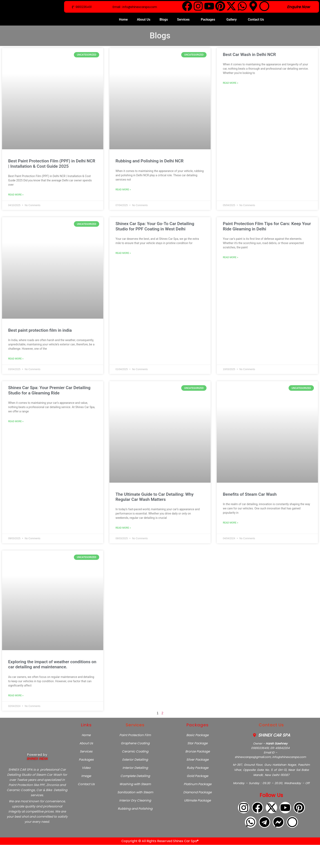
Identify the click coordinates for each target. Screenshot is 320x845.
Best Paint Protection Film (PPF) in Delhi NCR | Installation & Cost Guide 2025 (51, 164)
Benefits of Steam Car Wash (250, 494)
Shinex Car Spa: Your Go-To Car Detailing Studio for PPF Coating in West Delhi (155, 226)
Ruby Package (197, 768)
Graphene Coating (135, 743)
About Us (143, 19)
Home (123, 19)
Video (86, 768)
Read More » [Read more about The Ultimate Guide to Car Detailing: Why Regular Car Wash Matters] (123, 527)
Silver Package (197, 759)
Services (183, 19)
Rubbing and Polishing (135, 808)
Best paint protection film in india (40, 330)
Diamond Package (197, 792)
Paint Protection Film (135, 735)
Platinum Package (197, 784)
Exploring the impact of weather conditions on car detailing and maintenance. (52, 664)
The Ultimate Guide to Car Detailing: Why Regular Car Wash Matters (154, 497)
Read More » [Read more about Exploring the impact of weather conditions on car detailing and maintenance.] (15, 695)
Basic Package (197, 735)
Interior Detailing (135, 768)
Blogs (164, 19)
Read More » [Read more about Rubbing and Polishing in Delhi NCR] (123, 189)
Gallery (231, 19)
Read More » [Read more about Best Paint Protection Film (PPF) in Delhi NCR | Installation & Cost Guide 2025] (15, 194)
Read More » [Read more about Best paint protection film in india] (15, 358)
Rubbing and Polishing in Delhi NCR (149, 161)
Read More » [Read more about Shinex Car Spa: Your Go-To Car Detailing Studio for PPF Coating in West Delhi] (123, 253)
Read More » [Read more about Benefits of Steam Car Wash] (230, 522)
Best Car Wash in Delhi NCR (249, 54)
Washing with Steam (135, 784)
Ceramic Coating (135, 751)
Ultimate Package (197, 800)
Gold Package (197, 776)
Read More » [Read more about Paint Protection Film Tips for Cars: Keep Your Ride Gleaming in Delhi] (230, 257)
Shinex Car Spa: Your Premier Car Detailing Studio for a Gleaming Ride (49, 390)
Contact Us (256, 19)
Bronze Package (197, 751)
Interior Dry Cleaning (135, 800)
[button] (184, 19)
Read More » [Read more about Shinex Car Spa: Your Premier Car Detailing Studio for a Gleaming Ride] (15, 421)
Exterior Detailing (135, 759)
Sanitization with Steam (135, 792)
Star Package (197, 743)
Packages (208, 19)
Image (86, 776)
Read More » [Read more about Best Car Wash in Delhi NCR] (230, 82)
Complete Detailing (135, 776)
